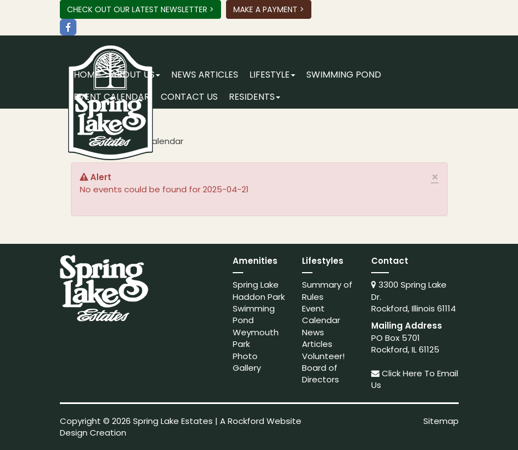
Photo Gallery (247, 362)
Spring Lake (256, 284)
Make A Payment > (268, 9)
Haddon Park (259, 297)
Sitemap (441, 421)
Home (87, 74)
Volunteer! (323, 356)
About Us (135, 74)
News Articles (204, 74)
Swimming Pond (343, 74)
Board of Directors (320, 373)
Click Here (402, 373)
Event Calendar (112, 96)
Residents (254, 96)
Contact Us (189, 96)
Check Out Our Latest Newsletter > (140, 9)
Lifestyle (272, 74)
